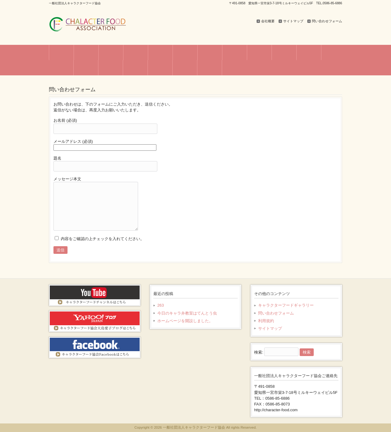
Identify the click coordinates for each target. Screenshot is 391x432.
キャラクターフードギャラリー (286, 305)
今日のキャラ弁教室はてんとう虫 (187, 313)
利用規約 (266, 321)
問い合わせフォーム (327, 21)
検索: (258, 352)
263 (160, 305)
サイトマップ (293, 21)
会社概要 (268, 21)
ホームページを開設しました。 (185, 321)
